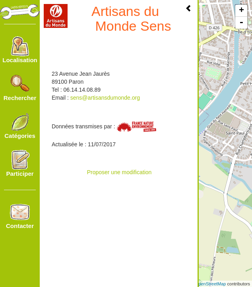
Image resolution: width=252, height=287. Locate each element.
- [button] (241, 23)
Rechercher (20, 87)
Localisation (19, 49)
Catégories (19, 125)
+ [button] (241, 11)
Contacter (20, 215)
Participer (19, 163)
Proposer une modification (119, 172)
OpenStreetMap (210, 283)
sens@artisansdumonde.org (105, 97)
